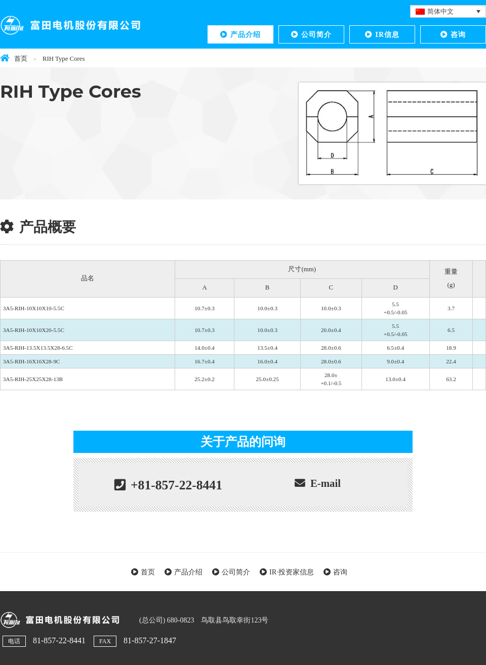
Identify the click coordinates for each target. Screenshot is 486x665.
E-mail (325, 483)
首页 (148, 572)
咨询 (458, 34)
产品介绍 (245, 34)
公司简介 (316, 34)
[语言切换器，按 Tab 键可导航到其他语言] (448, 11)
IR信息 (387, 34)
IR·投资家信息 (291, 572)
